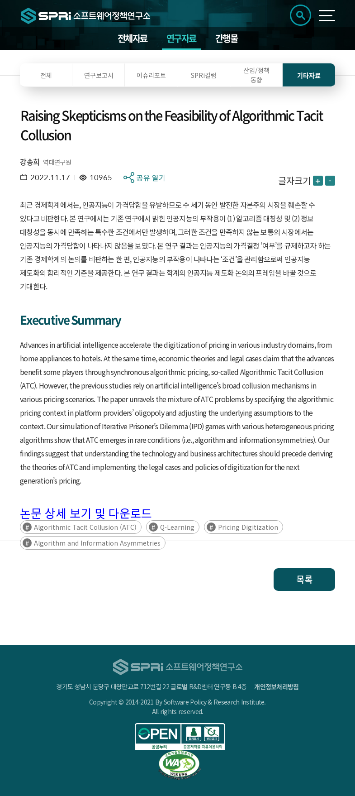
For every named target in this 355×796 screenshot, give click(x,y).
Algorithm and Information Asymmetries (97, 542)
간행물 (226, 38)
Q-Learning (177, 527)
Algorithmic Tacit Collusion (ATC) (85, 527)
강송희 (29, 161)
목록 (304, 579)
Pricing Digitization (248, 527)
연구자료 (181, 38)
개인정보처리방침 (276, 686)
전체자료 (132, 38)
